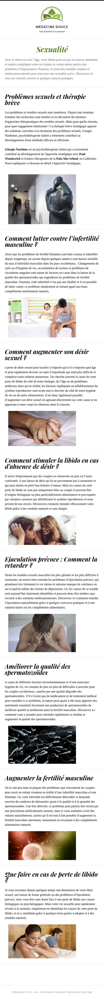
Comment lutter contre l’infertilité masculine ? (52, 241)
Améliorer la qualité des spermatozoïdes (37, 669)
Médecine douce (52, 27)
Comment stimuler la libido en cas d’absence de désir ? (52, 463)
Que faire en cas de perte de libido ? (51, 877)
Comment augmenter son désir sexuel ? (47, 354)
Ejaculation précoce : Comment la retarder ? (51, 562)
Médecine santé (73, 992)
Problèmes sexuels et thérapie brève (45, 99)
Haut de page (86, 992)
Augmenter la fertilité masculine (49, 778)
